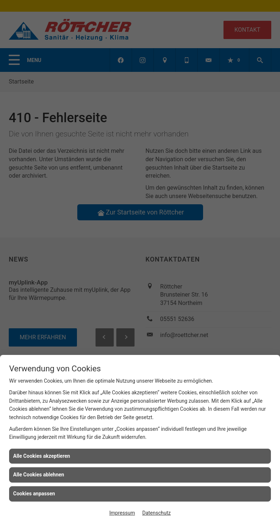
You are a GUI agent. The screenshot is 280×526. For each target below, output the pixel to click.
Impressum (122, 513)
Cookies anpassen (34, 493)
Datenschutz (156, 513)
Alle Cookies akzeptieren (41, 456)
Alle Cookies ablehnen (38, 474)
